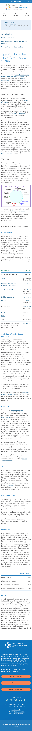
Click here (11, 486)
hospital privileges (17, 410)
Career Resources (9, 24)
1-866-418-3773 (19, 712)
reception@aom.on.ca (16, 714)
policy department (7, 153)
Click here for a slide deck (17, 114)
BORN (3, 301)
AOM (3, 278)
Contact (27, 14)
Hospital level (27, 306)
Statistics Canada (7, 289)
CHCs (3, 316)
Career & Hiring (8, 22)
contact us (15, 671)
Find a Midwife (6, 417)
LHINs (3, 312)
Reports (25, 284)
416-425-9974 (16, 710)
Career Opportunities (16, 689)
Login (29, 1)
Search (16, 14)
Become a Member (16, 676)
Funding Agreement (19, 211)
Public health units (7, 297)
